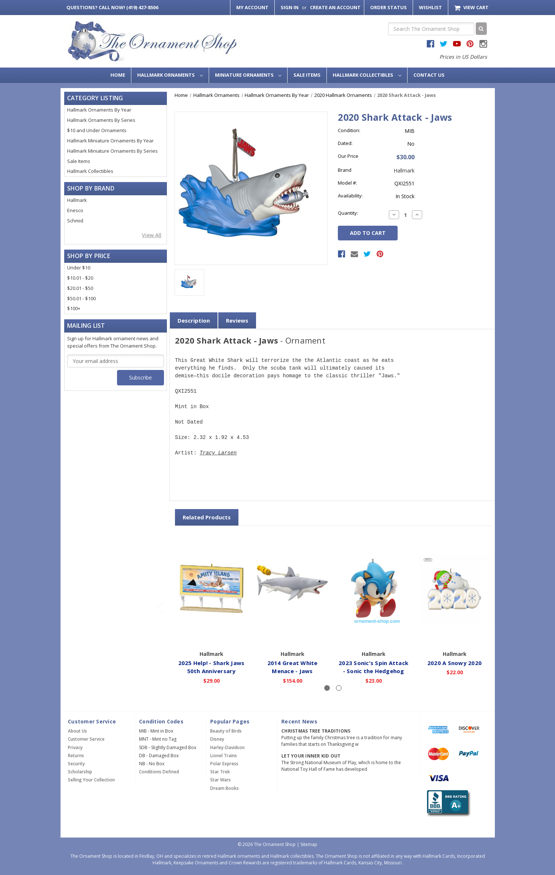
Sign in (290, 7)
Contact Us (429, 75)
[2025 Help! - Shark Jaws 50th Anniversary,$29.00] (211, 589)
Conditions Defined (159, 772)
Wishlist (430, 7)
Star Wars (220, 780)
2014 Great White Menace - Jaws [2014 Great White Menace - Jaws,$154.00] (292, 667)
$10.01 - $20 (80, 278)
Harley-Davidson (227, 747)
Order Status (388, 7)
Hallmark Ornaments (170, 75)
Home (117, 75)
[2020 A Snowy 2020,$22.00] (454, 589)
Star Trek (220, 772)
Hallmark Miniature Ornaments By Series (112, 151)
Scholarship (80, 772)
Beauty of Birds (226, 731)
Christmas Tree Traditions (315, 731)
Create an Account (335, 7)
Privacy (75, 747)
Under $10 (78, 267)
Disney (217, 739)
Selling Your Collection (91, 780)
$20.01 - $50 (80, 288)
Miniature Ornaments (248, 75)
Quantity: (348, 213)
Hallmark (77, 200)
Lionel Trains (223, 755)
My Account (252, 7)
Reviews (237, 320)
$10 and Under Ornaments (97, 130)
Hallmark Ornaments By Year (99, 109)
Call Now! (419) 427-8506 (112, 7)
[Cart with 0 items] (471, 7)
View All (151, 235)
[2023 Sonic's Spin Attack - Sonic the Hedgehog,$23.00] (373, 589)
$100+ (73, 308)
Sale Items (307, 75)
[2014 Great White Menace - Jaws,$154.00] (292, 589)
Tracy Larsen (218, 453)
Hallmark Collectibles (367, 75)
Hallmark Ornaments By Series (101, 120)
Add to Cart (211, 636)
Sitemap (308, 844)
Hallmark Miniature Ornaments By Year (110, 140)
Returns (76, 755)
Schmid (75, 220)
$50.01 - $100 (81, 298)
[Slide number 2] (339, 688)
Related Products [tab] (207, 517)
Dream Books (224, 788)
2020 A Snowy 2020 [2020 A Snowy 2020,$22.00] (454, 662)
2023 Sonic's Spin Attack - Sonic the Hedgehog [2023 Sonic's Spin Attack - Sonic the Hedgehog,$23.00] (373, 667)
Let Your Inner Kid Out (311, 756)
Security (76, 763)
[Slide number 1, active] (327, 688)
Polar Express (224, 763)
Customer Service (86, 739)
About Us (77, 731)
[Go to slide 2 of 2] (161, 607)
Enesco (75, 210)
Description (194, 320)
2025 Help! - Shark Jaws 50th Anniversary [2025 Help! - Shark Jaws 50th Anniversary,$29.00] (211, 667)
